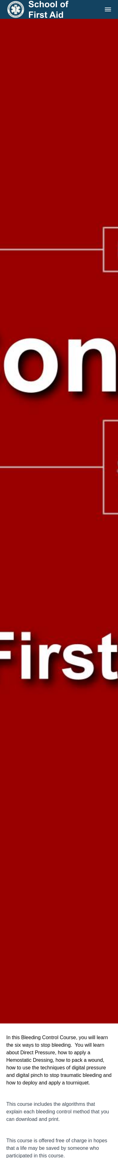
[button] (108, 9)
